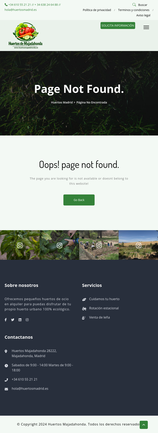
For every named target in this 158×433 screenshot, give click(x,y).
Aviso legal (143, 15)
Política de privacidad (97, 10)
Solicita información (118, 25)
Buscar (142, 5)
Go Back (79, 200)
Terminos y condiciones (133, 10)
